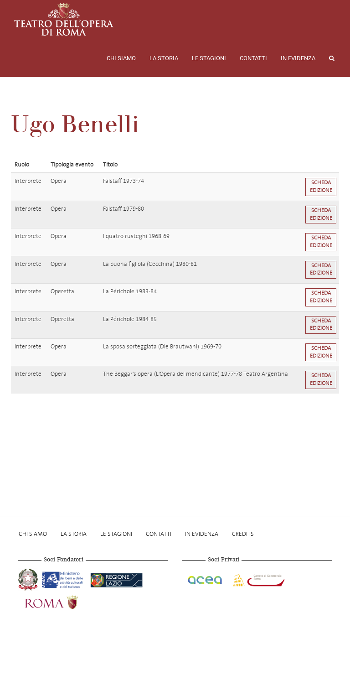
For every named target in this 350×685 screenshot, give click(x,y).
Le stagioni (209, 58)
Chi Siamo (121, 58)
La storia (163, 58)
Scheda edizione (321, 186)
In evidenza (298, 58)
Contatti (253, 58)
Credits (243, 534)
